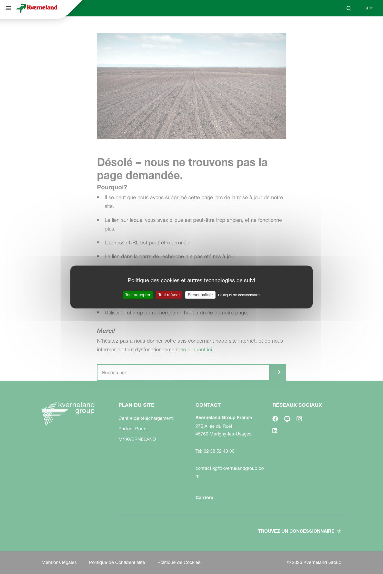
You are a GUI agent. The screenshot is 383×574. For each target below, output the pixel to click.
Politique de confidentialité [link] (239, 295)
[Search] (348, 8)
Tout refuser (169, 294)
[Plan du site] (8, 8)
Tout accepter (137, 294)
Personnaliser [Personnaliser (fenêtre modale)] (200, 294)
